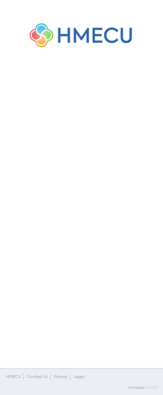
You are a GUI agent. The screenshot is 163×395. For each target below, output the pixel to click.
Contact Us (37, 376)
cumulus (136, 387)
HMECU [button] (13, 376)
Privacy (60, 376)
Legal (79, 376)
